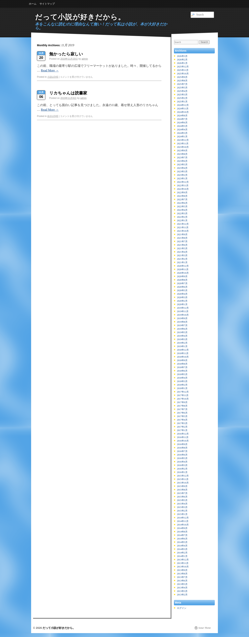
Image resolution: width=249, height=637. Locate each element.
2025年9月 (182, 77)
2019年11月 (183, 311)
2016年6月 (182, 454)
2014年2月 (182, 552)
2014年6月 (182, 538)
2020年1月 (182, 304)
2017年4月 (182, 419)
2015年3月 (182, 507)
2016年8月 (182, 447)
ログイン (181, 608)
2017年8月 (182, 405)
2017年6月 (182, 412)
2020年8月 (182, 280)
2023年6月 (182, 161)
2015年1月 (182, 514)
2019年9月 (182, 318)
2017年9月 (182, 402)
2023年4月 (182, 168)
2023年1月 (182, 178)
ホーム (32, 3)
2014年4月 (182, 545)
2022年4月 (182, 210)
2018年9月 (182, 360)
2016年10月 (183, 440)
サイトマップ (47, 3)
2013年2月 (182, 594)
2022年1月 (182, 220)
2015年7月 (182, 493)
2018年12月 (183, 350)
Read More (50, 70)
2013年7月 (182, 577)
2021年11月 (183, 227)
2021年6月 (182, 245)
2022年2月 (182, 217)
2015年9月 (182, 486)
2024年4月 (182, 129)
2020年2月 (182, 301)
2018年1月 (182, 388)
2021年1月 (182, 262)
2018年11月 (183, 353)
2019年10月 (183, 315)
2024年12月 (183, 105)
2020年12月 (183, 266)
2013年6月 (182, 580)
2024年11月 (183, 108)
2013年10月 (183, 566)
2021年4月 (182, 252)
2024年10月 (183, 112)
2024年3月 (182, 133)
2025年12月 (183, 66)
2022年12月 (183, 182)
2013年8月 (182, 573)
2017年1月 (182, 430)
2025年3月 (182, 94)
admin (85, 59)
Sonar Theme (204, 628)
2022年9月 (182, 192)
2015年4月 (182, 503)
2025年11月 (183, 70)
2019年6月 (182, 329)
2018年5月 (182, 374)
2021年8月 (182, 238)
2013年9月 (182, 570)
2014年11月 (183, 521)
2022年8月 (182, 196)
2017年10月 (183, 398)
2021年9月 (182, 234)
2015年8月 (182, 489)
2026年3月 (182, 56)
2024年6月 (182, 122)
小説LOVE (52, 77)
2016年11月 (183, 437)
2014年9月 (182, 528)
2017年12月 (183, 391)
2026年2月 (182, 59)
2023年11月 (183, 143)
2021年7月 (182, 241)
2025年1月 (182, 101)
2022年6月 (182, 203)
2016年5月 (182, 458)
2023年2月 (182, 175)
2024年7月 (182, 119)
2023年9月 (182, 150)
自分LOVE (52, 116)
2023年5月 (182, 164)
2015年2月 (182, 510)
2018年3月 (182, 381)
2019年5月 (182, 332)
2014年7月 (182, 535)
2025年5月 (182, 87)
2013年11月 (183, 563)
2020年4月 (182, 294)
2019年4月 (182, 336)
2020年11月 (183, 269)
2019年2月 (182, 343)
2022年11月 (183, 185)
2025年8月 (182, 80)
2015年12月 (183, 475)
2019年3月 (182, 339)
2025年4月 (182, 91)
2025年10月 (183, 73)
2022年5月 (182, 206)
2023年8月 (182, 154)
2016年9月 (182, 444)
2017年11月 (183, 395)
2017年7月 (182, 409)
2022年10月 (183, 189)
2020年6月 (182, 287)
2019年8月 (182, 322)
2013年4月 (182, 587)
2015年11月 (183, 479)
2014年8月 (182, 531)
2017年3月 (182, 423)
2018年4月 (182, 377)
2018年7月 (182, 367)
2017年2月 (182, 426)
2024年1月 (182, 136)
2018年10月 (183, 357)
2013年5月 (182, 584)
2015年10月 (183, 482)
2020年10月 (183, 273)
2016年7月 (182, 451)
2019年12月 (183, 308)
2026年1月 (182, 63)
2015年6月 (182, 496)
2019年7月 (182, 325)
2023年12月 (183, 140)
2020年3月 (182, 297)
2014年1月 (182, 556)
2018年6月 (182, 370)
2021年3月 (182, 255)
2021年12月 (183, 224)
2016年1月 (182, 472)
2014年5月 (182, 542)
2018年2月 (182, 384)
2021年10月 (183, 231)
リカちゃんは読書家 (68, 93)
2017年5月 (182, 416)
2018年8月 (182, 364)
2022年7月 (182, 199)
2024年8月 (182, 115)
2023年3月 (182, 171)
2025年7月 (182, 84)
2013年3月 (182, 591)
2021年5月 (182, 248)
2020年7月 (182, 283)
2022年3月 (182, 213)
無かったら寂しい (66, 54)
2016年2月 (182, 468)
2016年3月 (182, 465)
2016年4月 (182, 461)
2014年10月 (183, 524)
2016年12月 (183, 433)
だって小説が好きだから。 (80, 17)
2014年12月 (183, 517)
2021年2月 (182, 259)
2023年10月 (183, 147)
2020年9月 (182, 276)
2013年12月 (183, 559)
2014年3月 (182, 549)
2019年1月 (182, 346)
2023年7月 (182, 157)
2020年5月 (182, 290)
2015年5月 (182, 500)
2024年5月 (182, 126)
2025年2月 (182, 98)
